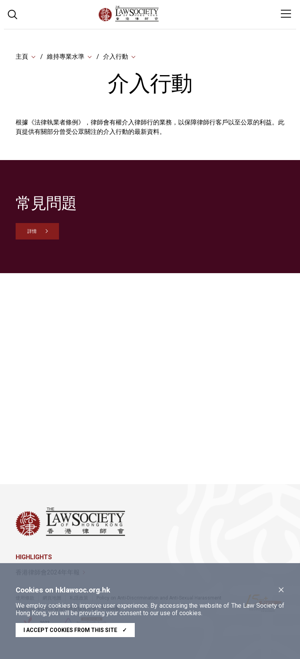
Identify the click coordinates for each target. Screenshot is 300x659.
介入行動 (115, 56)
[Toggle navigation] (286, 13)
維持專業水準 (65, 56)
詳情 (32, 231)
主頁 (22, 56)
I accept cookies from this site (75, 630)
